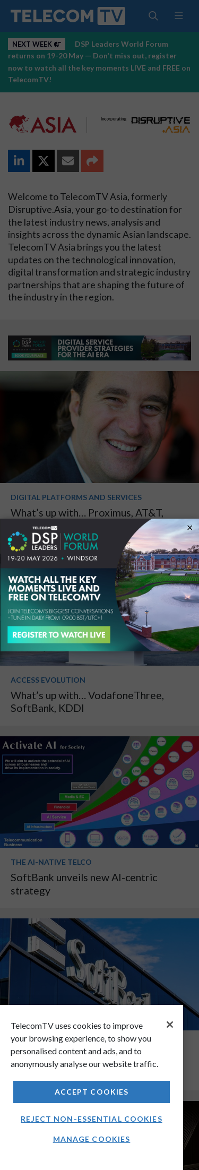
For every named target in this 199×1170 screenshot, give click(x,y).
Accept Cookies (92, 1091)
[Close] (169, 1024)
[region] (91, 1087)
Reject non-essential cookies (91, 1118)
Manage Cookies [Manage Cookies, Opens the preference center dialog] (92, 1138)
